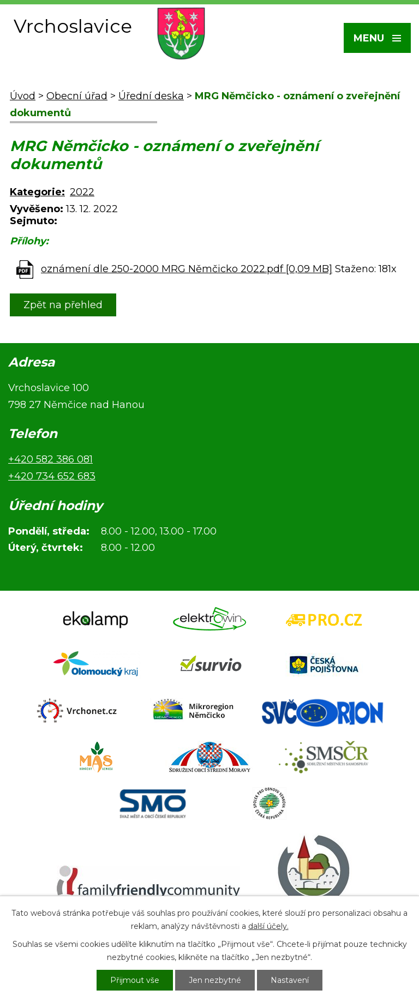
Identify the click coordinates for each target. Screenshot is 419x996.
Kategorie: (37, 192)
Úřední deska (151, 96)
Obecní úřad (76, 96)
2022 (82, 192)
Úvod (22, 96)
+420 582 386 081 (50, 459)
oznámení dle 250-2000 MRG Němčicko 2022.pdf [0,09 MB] (186, 269)
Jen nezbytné (215, 980)
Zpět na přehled (63, 305)
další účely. (268, 926)
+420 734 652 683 (51, 476)
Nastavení (290, 980)
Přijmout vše (134, 980)
